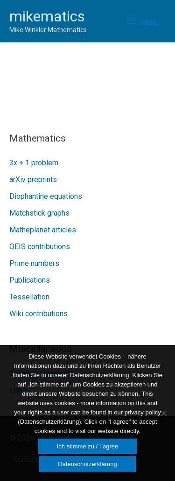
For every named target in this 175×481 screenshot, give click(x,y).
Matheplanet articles (42, 229)
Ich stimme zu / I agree (88, 446)
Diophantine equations (45, 196)
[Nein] (163, 413)
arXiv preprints (33, 179)
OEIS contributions (39, 246)
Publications (29, 280)
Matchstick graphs (39, 213)
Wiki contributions (38, 313)
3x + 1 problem (33, 162)
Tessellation (29, 296)
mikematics (47, 16)
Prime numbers (34, 263)
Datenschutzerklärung (87, 464)
